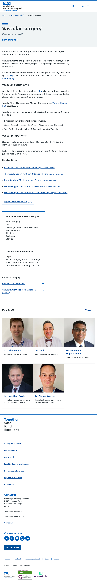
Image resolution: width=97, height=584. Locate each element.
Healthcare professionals (14, 471)
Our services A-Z (17, 15)
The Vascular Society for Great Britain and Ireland (34, 174)
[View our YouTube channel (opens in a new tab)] (17, 538)
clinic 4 (39, 91)
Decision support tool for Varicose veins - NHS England (36, 192)
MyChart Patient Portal (13, 478)
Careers (7, 559)
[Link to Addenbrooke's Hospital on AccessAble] (40, 574)
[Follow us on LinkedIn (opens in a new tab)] (27, 538)
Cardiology (10, 75)
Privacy (47, 559)
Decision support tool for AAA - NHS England (32, 186)
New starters (9, 484)
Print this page (10, 39)
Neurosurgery (8, 78)
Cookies (56, 559)
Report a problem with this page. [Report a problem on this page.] (18, 202)
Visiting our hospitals (12, 443)
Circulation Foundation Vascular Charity (29, 167)
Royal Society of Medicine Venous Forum (30, 180)
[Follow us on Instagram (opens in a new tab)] (22, 538)
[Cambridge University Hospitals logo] (13, 6)
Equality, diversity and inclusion (16, 464)
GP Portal (18, 559)
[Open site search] (73, 6)
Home (4, 15)
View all (89, 310)
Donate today (12, 547)
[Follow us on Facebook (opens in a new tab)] (12, 538)
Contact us (8, 523)
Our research (9, 457)
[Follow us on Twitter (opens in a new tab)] (7, 538)
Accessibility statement (33, 559)
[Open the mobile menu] (85, 6)
